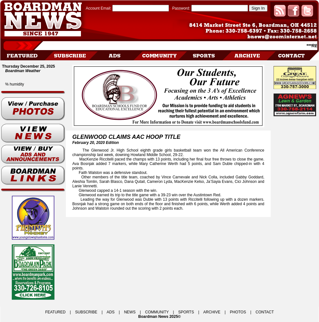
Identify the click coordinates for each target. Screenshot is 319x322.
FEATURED (55, 312)
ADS (111, 312)
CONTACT (265, 312)
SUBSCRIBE (86, 312)
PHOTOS (238, 312)
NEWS (130, 312)
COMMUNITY (157, 312)
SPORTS (186, 312)
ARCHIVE (211, 312)
